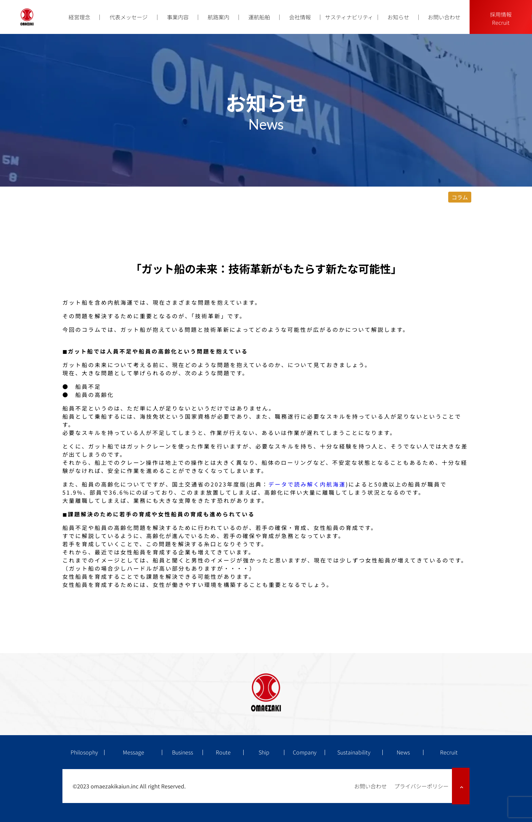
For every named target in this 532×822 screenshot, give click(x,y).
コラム (460, 197)
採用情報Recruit (501, 18)
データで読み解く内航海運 (307, 484)
